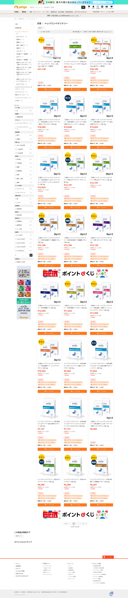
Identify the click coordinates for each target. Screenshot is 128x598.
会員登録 (18, 566)
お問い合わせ (19, 573)
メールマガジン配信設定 (99, 583)
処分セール (19, 536)
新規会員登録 (96, 12)
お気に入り (71, 574)
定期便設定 (71, 570)
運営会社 (17, 592)
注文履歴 (70, 568)
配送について (46, 572)
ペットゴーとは (47, 566)
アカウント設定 (96, 563)
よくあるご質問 (110, 12)
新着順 (94, 31)
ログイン (103, 12)
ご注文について (47, 568)
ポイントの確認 (97, 578)
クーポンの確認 (72, 576)
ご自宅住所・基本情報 (98, 568)
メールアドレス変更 (98, 570)
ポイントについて (47, 574)
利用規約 (23, 592)
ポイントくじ (71, 578)
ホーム (17, 563)
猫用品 (24, 12)
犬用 (16, 24)
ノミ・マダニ (45, 12)
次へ (84, 523)
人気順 (89, 31)
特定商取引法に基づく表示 (33, 592)
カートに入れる (49, 89)
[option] (64, 2)
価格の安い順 (100, 31)
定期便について (47, 570)
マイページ (70, 563)
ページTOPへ (108, 557)
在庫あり (41, 28)
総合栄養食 (61, 12)
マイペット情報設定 (98, 576)
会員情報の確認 (97, 566)
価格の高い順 (107, 31)
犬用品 (16, 12)
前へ (67, 523)
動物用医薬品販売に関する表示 (49, 592)
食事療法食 (54, 12)
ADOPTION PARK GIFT (80, 12)
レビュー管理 (71, 572)
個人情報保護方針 (63, 592)
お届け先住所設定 (97, 572)
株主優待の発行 (97, 581)
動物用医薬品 (69, 12)
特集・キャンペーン (35, 12)
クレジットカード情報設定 (99, 574)
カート (70, 566)
